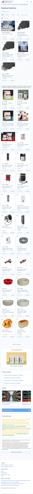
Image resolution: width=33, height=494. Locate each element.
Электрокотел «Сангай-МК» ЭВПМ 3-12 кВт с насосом (23, 207)
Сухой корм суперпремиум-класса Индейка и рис (23, 124)
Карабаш (4, 36)
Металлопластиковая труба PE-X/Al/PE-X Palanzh (23, 291)
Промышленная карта (5, 475)
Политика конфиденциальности (7, 467)
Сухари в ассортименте (7, 331)
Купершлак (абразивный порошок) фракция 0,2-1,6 (7, 55)
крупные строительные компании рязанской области (13, 420)
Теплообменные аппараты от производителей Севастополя (12, 484)
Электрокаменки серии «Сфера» (22, 228)
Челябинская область (15, 4)
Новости (2, 477)
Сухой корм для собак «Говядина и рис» (7, 145)
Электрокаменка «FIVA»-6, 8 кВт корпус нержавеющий (22, 166)
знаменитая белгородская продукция (21, 432)
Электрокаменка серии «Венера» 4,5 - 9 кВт (7, 207)
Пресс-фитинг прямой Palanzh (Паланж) (22, 270)
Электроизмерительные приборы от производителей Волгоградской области (15, 481)
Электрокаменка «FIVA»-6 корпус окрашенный (7, 187)
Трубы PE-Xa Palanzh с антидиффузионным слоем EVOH (22, 249)
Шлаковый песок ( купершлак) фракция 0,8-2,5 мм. (22, 34)
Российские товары (6, 4)
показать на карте (24, 14)
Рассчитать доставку (16, 411)
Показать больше (16, 344)
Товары (2, 472)
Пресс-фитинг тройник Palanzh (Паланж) (7, 270)
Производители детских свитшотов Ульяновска (10, 483)
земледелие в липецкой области (9, 435)
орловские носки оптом (8, 426)
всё (2, 14)
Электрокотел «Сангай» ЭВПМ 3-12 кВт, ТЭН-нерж (7, 249)
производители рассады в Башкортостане (20, 433)
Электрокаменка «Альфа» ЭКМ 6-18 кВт (22, 145)
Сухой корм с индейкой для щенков (7, 103)
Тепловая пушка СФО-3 (7, 227)
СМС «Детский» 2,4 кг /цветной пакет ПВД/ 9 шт (10, 486)
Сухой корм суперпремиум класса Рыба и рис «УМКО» (8, 124)
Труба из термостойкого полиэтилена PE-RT (7, 291)
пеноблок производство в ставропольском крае (16, 430)
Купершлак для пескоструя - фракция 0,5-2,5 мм (23, 55)
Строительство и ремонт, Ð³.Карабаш (12, 377)
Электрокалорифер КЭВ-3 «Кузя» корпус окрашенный (22, 187)
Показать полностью (16, 453)
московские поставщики (20, 422)
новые (18, 14)
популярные (13, 14)
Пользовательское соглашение (7, 466)
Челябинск (4, 106)
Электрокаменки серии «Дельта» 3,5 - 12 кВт (7, 166)
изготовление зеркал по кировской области (11, 423)
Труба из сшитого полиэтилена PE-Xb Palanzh (8, 311)
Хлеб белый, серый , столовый (21, 332)
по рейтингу (7, 14)
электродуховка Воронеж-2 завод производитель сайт (17, 424)
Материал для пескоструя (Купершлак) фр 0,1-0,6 (7, 76)
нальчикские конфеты (6, 433)
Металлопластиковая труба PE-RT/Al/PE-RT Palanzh (22, 311)
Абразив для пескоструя (7, 34)
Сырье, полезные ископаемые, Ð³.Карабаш (13, 375)
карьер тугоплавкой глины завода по (22, 426)
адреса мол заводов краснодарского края (9, 427)
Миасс (19, 147)
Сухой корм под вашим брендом (22, 103)
